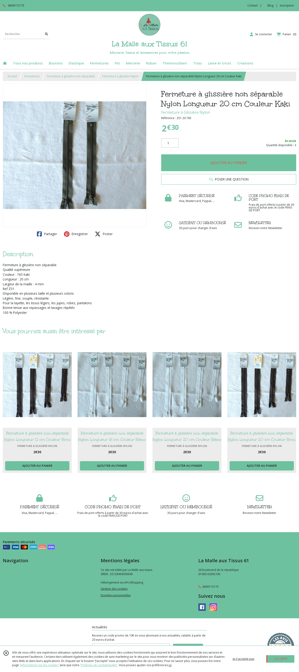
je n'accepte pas (243, 659)
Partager (47, 234)
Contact (252, 5)
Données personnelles (116, 595)
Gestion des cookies (114, 589)
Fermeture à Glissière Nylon (185, 112)
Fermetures (31, 76)
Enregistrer (76, 234)
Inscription (287, 5)
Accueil (12, 76)
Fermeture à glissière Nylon (120, 76)
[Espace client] (261, 34)
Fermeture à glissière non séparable (71, 76)
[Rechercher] (46, 34)
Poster (104, 234)
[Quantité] (170, 143)
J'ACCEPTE (280, 659)
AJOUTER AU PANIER (228, 162)
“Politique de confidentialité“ (98, 665)
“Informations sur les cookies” (39, 665)
